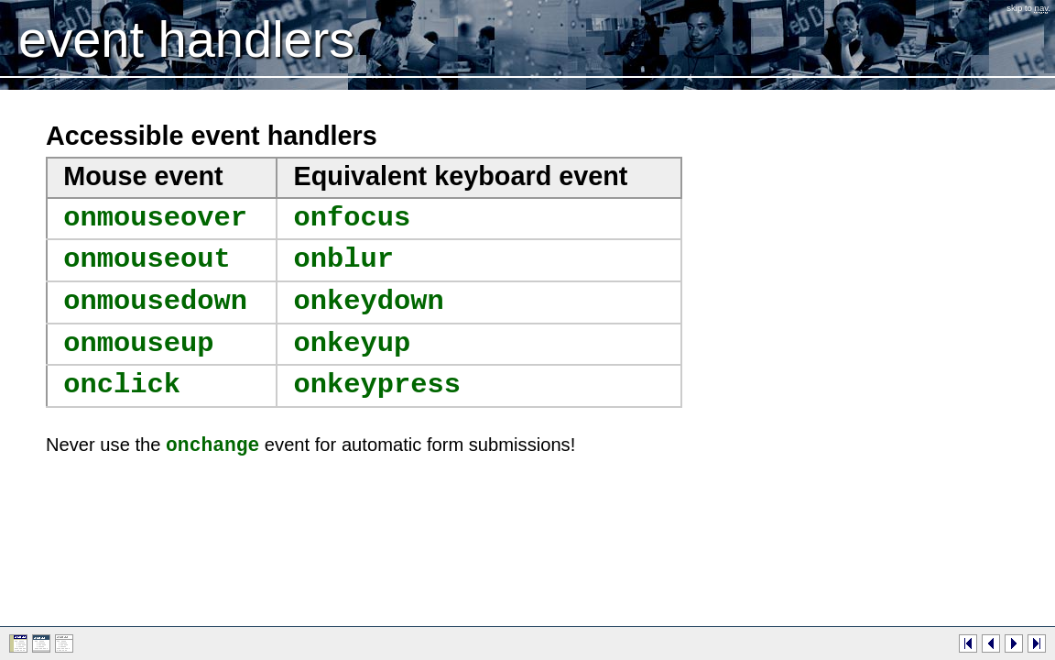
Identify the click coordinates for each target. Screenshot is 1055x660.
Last (1037, 643)
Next (1014, 643)
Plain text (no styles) (64, 643)
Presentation (41, 643)
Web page (18, 643)
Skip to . (1028, 8)
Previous (991, 643)
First (968, 643)
